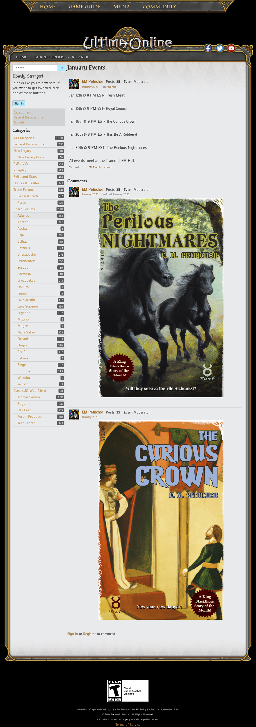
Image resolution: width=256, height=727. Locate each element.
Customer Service (27, 397)
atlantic (108, 167)
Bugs (21, 403)
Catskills (24, 247)
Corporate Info (96, 709)
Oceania (24, 338)
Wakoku (24, 377)
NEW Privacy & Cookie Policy (130, 709)
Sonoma (24, 371)
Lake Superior (28, 306)
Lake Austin (26, 299)
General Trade (28, 196)
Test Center (26, 422)
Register (89, 633)
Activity (19, 122)
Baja (21, 234)
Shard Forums (24, 209)
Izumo (22, 293)
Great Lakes (26, 280)
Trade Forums (24, 189)
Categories (22, 112)
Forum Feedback (30, 416)
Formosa (24, 273)
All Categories (24, 137)
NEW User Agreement (160, 709)
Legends (24, 312)
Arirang (23, 221)
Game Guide (85, 7)
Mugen (23, 325)
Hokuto (23, 286)
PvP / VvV (21, 163)
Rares (22, 202)
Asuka (22, 228)
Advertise (82, 709)
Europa (23, 267)
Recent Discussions (28, 117)
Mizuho (23, 319)
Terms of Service (128, 724)
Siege (22, 364)
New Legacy (22, 150)
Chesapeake (27, 254)
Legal (109, 709)
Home (48, 7)
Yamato (23, 384)
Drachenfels (27, 260)
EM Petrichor (92, 81)
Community (159, 7)
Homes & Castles (27, 183)
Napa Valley (26, 332)
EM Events (95, 167)
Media (122, 7)
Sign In (19, 103)
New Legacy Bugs (31, 157)
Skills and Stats (25, 176)
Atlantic (23, 215)
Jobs (176, 709)
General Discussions (29, 144)
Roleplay (20, 170)
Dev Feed (25, 410)
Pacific (22, 351)
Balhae (23, 241)
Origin (22, 345)
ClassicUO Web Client (30, 390)
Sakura (23, 358)
